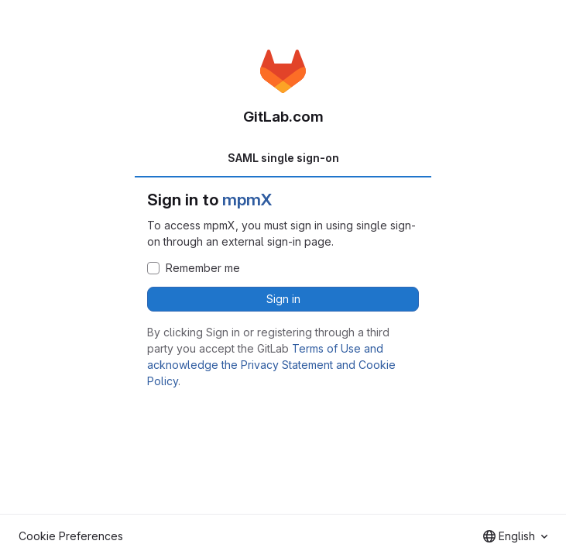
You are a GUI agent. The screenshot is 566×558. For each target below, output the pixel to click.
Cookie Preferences (71, 535)
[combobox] (515, 536)
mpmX (247, 199)
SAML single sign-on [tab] (283, 157)
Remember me (203, 268)
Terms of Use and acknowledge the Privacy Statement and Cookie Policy (271, 365)
